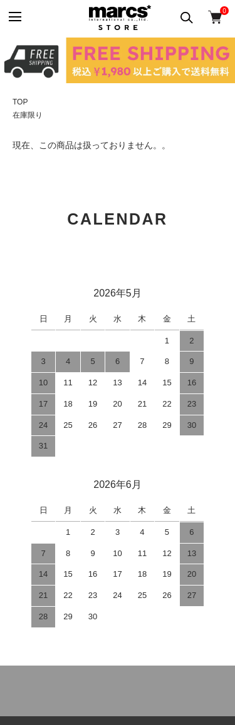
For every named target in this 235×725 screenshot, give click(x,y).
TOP (20, 102)
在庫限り (28, 115)
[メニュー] (14, 17)
